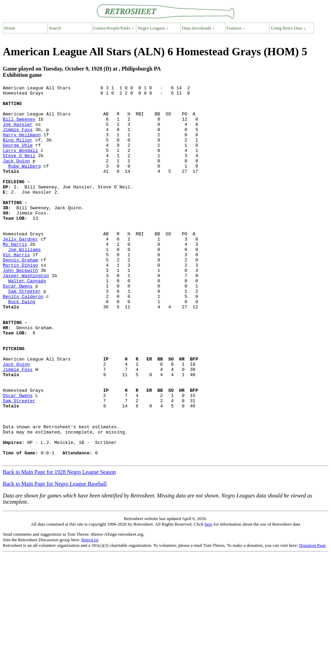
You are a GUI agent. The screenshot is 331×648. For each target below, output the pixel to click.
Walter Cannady (27, 320)
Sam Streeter (24, 333)
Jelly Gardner (20, 270)
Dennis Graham (20, 295)
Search (55, 28)
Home (9, 28)
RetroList (89, 614)
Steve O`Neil (19, 170)
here (208, 599)
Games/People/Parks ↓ (113, 28)
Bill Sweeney (19, 126)
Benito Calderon (23, 339)
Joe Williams (24, 283)
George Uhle (18, 157)
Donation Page (312, 620)
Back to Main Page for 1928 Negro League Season (59, 547)
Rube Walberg (24, 182)
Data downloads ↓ (198, 28)
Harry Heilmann (22, 145)
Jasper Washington (26, 314)
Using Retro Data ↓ (288, 28)
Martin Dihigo (20, 301)
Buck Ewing (21, 345)
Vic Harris (16, 289)
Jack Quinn (16, 176)
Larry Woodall (20, 164)
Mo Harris (15, 276)
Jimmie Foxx (18, 139)
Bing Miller (18, 151)
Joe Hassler (18, 132)
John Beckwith (20, 308)
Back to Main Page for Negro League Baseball (55, 559)
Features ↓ (235, 28)
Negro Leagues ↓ (153, 28)
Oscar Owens (18, 326)
